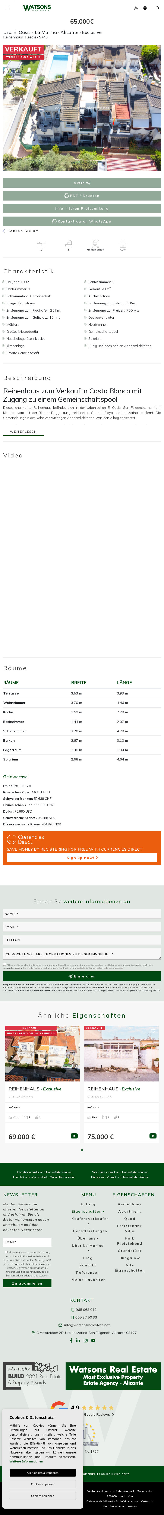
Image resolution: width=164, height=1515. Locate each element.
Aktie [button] (82, 183)
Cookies (104, 1474)
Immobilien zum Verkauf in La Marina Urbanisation (44, 1177)
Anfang (87, 1204)
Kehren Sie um (21, 231)
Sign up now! (82, 858)
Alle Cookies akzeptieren (43, 1473)
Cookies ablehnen (42, 1496)
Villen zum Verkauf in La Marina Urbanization (120, 1172)
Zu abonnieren (27, 1283)
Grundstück (130, 1250)
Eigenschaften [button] (87, 1211)
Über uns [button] (87, 1238)
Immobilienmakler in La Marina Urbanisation (44, 1172)
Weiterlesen (23, 432)
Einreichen (82, 976)
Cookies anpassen (42, 1484)
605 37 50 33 (84, 1317)
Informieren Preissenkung (82, 208)
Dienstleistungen (89, 1231)
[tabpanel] (42, 1084)
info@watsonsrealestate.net (84, 1325)
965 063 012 (84, 1309)
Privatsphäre (87, 1474)
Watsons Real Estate (37, 7)
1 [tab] (82, 1150)
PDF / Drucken (82, 195)
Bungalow (130, 1258)
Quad (129, 1218)
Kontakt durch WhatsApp (81, 221)
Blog (88, 1258)
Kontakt (88, 1265)
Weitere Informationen (26, 1461)
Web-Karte (121, 1474)
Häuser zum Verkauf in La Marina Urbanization (120, 1177)
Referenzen (88, 1272)
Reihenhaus (130, 1204)
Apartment (129, 1211)
